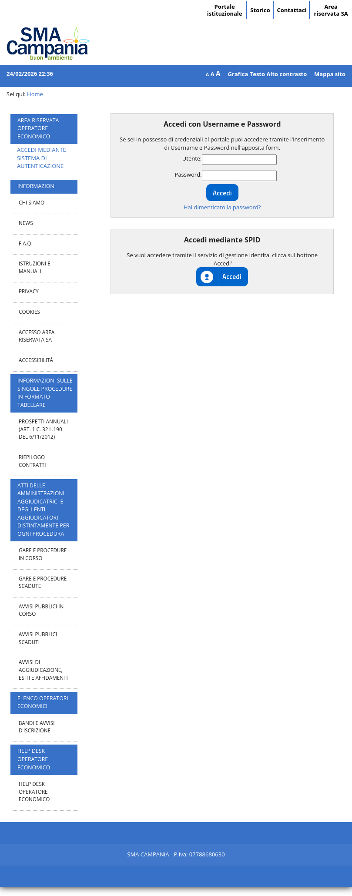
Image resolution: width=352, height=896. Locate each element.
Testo (257, 74)
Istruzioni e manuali (34, 267)
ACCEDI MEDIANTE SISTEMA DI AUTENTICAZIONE (41, 158)
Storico (260, 10)
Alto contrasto (286, 74)
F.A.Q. (26, 243)
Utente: (192, 158)
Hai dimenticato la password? (222, 207)
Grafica (238, 74)
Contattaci (291, 10)
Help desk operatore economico (34, 791)
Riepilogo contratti (32, 460)
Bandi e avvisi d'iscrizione (37, 726)
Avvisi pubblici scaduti (38, 638)
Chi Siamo (31, 202)
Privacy (29, 291)
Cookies (29, 311)
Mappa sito (329, 74)
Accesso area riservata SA (36, 336)
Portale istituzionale (224, 10)
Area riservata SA (331, 10)
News (26, 222)
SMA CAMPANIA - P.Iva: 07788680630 (176, 854)
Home (35, 94)
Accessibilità (36, 359)
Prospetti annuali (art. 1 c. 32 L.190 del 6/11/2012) (43, 429)
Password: (187, 174)
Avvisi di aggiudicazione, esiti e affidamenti (43, 669)
